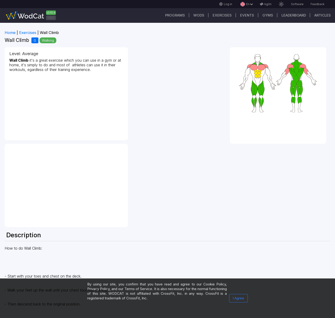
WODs (198, 15)
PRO (51, 17)
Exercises (222, 15)
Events (247, 15)
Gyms (267, 15)
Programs (175, 15)
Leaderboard (293, 15)
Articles (322, 15)
